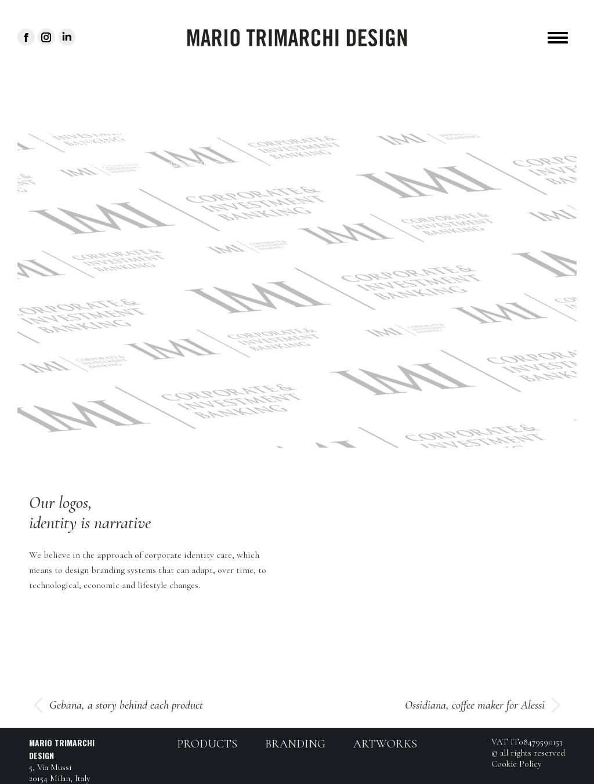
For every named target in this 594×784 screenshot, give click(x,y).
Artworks (385, 744)
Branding (295, 744)
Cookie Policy (516, 763)
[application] (297, 290)
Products (207, 744)
